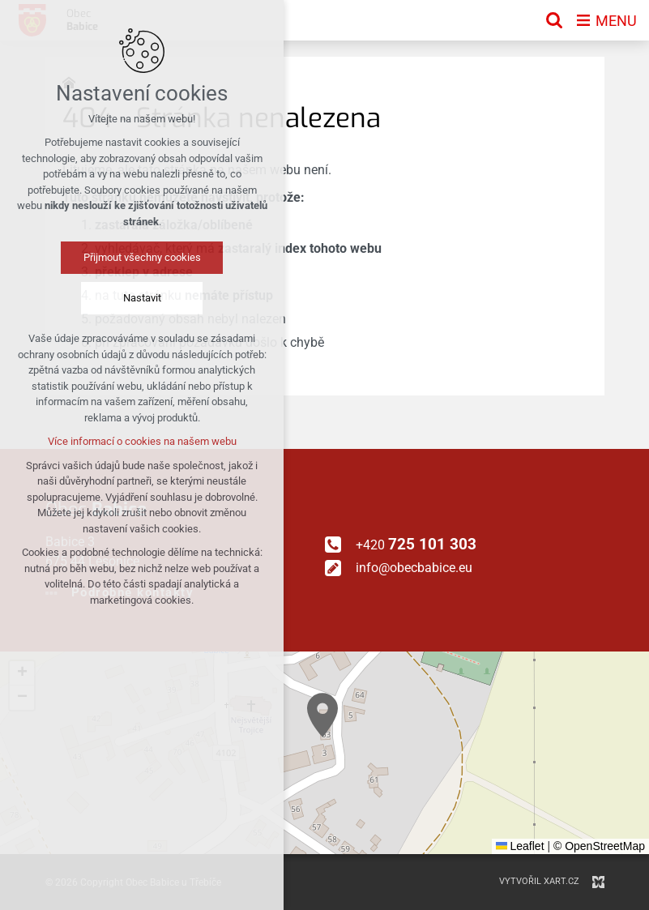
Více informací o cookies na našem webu (142, 441)
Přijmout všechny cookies (142, 257)
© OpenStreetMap (599, 846)
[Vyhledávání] (554, 20)
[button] (322, 715)
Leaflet (520, 846)
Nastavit (142, 298)
